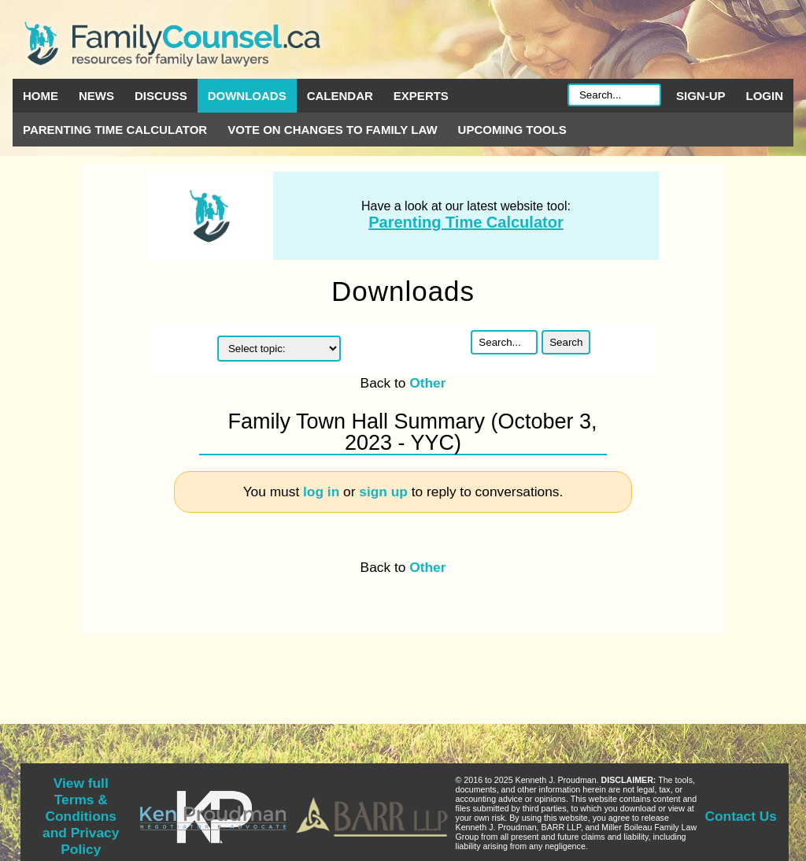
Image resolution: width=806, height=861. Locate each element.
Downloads (247, 95)
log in (321, 491)
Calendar (340, 95)
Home (40, 95)
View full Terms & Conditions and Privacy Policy (81, 816)
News (96, 95)
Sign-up (701, 95)
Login (765, 95)
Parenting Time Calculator (115, 129)
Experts (421, 95)
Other (427, 383)
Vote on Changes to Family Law (332, 129)
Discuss (161, 95)
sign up (383, 491)
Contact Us (741, 816)
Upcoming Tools (512, 129)
